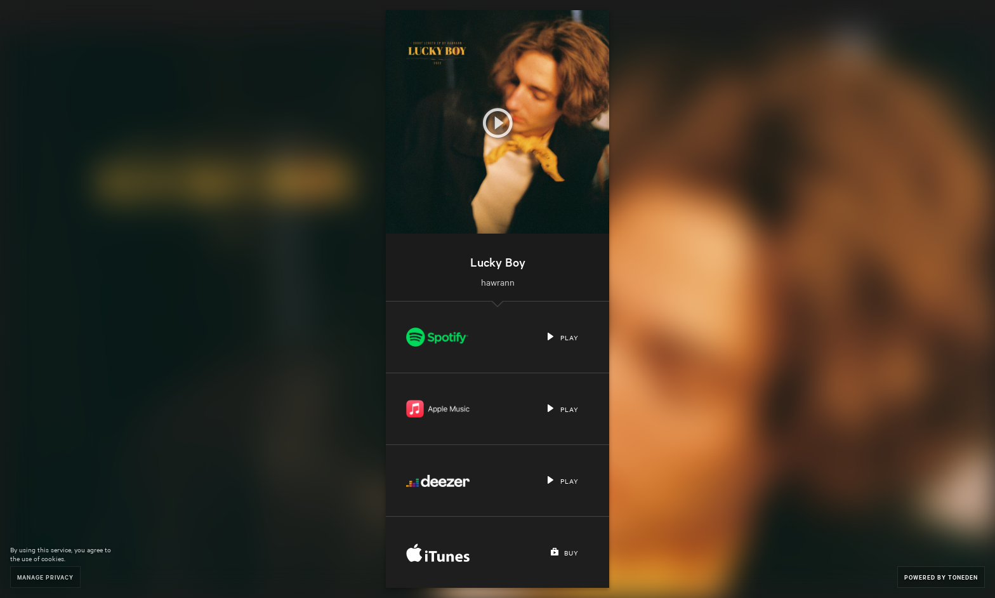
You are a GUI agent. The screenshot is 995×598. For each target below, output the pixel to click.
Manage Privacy (45, 576)
